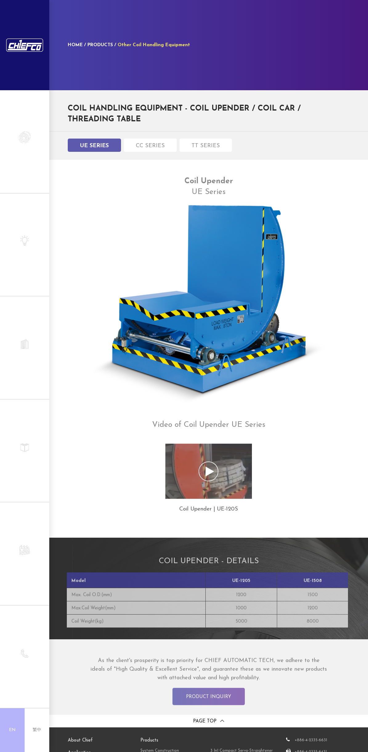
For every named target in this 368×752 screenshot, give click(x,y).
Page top (204, 721)
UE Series (94, 148)
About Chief (80, 740)
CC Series (150, 148)
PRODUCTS (100, 45)
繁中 (37, 730)
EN (12, 730)
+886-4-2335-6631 (311, 740)
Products (149, 740)
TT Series (206, 148)
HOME (75, 45)
